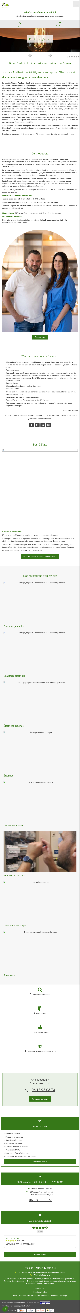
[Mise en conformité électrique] (40, 804)
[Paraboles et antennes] (40, 604)
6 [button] (76, 56)
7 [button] (78, 56)
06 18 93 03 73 (43, 1090)
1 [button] (67, 56)
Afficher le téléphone (42, 1275)
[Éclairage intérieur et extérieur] (40, 754)
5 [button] (74, 56)
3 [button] (71, 56)
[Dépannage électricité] (40, 903)
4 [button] (73, 56)
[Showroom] (40, 953)
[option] (40, 40)
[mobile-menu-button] (76, 4)
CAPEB (26, 1306)
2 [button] (69, 56)
